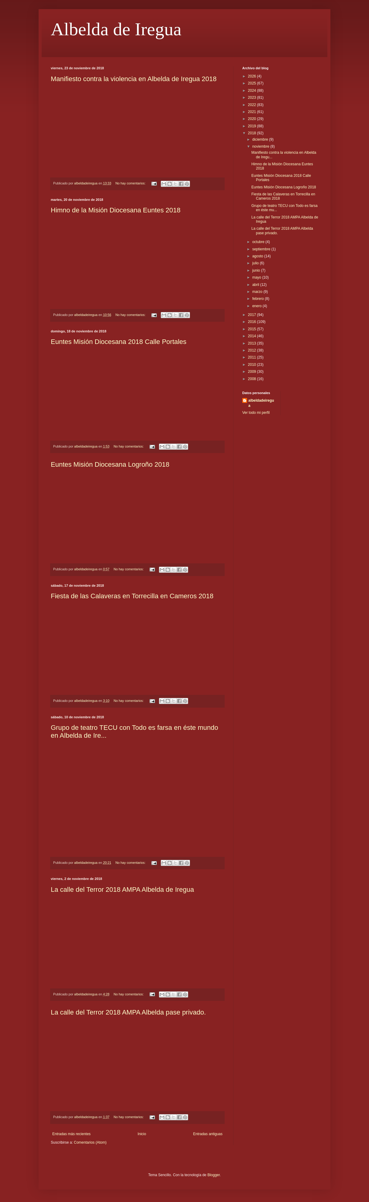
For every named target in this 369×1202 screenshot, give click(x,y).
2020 (252, 119)
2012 (252, 350)
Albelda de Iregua (116, 29)
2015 (252, 329)
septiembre (261, 249)
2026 (252, 76)
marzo (258, 292)
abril (256, 285)
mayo (257, 277)
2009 (252, 371)
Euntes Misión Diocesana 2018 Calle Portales (118, 341)
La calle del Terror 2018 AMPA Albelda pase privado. (128, 1012)
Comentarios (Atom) (90, 1142)
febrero (258, 299)
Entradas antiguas (207, 1134)
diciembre (260, 139)
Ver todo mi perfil (256, 412)
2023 (252, 97)
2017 (252, 315)
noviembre (261, 146)
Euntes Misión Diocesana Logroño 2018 (110, 464)
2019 (252, 126)
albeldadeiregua (261, 403)
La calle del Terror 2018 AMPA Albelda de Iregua (122, 889)
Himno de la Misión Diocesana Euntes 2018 (116, 210)
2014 (252, 336)
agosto (258, 256)
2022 (252, 105)
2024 (252, 90)
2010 (252, 364)
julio (256, 263)
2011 (252, 357)
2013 (252, 343)
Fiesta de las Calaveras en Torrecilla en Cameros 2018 (132, 596)
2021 (252, 112)
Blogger (213, 1175)
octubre (258, 242)
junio (256, 270)
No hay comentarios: (131, 183)
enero (257, 306)
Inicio (142, 1134)
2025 (252, 83)
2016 (252, 322)
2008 (252, 379)
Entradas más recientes (71, 1134)
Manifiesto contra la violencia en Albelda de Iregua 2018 (133, 79)
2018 (252, 133)
